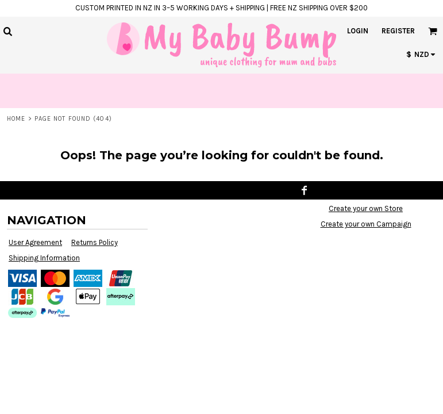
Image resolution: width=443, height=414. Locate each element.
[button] (7, 31)
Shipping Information (44, 258)
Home (16, 118)
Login (357, 30)
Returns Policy (94, 242)
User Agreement (35, 242)
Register (398, 30)
